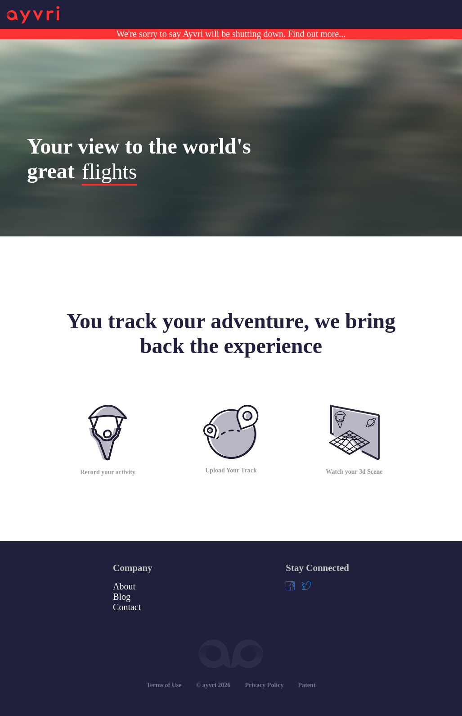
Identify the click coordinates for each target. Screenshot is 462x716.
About (124, 586)
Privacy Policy (264, 685)
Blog (121, 597)
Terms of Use (164, 685)
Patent (307, 685)
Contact (127, 607)
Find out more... (315, 34)
